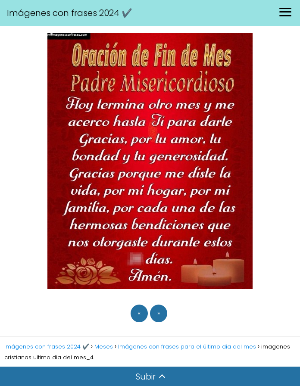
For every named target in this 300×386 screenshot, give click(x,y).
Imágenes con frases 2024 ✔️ (69, 13)
